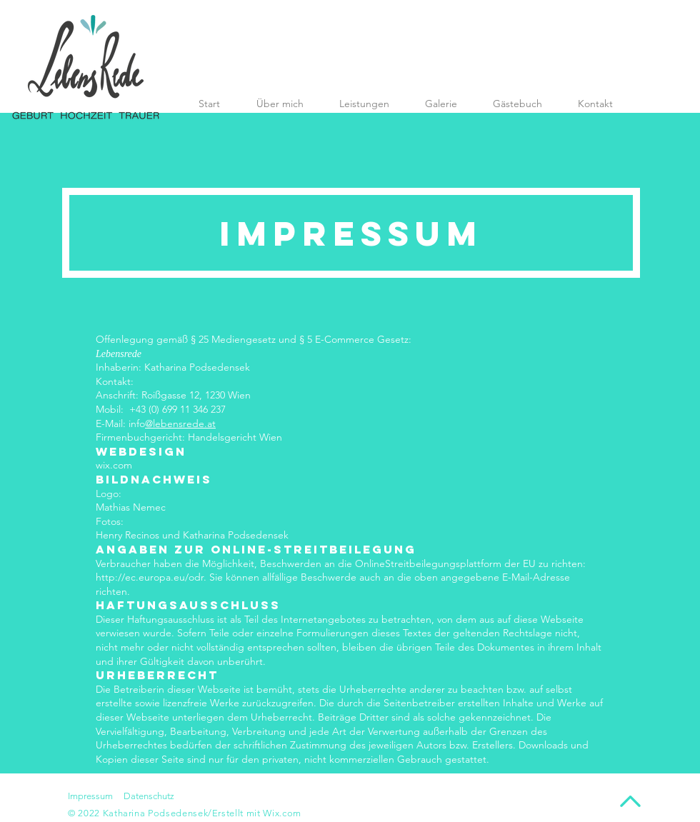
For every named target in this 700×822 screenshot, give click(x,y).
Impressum (90, 796)
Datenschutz (149, 796)
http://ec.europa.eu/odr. (151, 577)
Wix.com (282, 813)
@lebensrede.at (180, 423)
